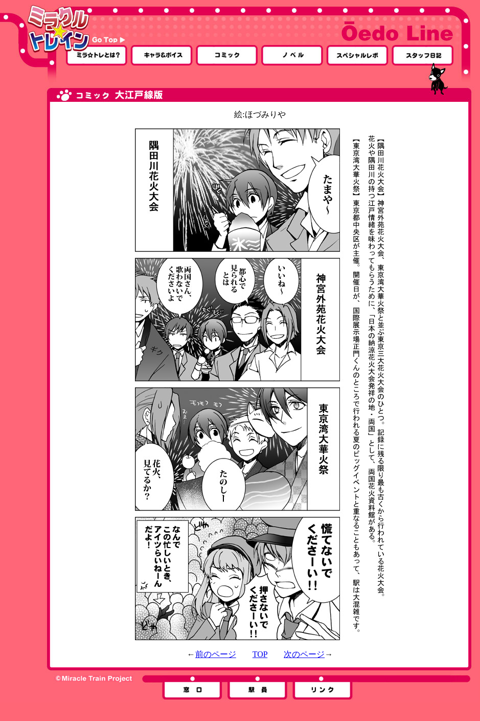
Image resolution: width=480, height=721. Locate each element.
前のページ (215, 654)
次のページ (304, 654)
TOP (260, 654)
